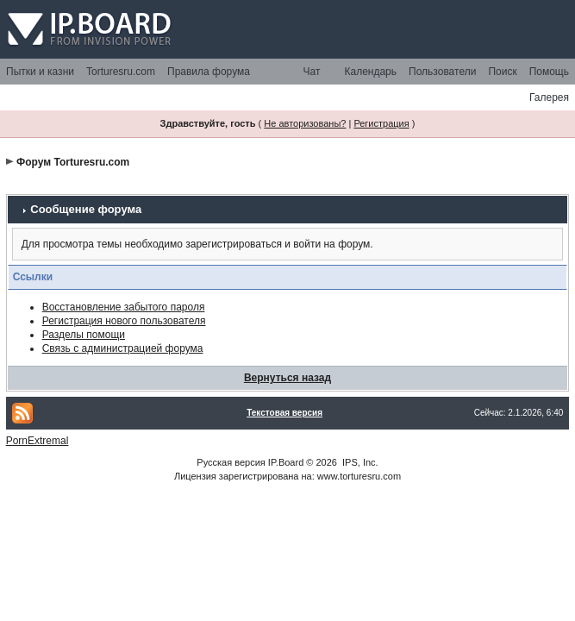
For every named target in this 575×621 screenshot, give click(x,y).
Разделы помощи (83, 335)
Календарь (370, 72)
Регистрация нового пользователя (124, 321)
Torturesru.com (120, 72)
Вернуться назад (287, 378)
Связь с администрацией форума (122, 348)
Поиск (502, 72)
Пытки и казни (40, 72)
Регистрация (381, 123)
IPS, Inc (359, 462)
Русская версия (231, 462)
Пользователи (442, 72)
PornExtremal (37, 441)
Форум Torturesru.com (72, 162)
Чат (312, 72)
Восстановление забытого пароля (123, 307)
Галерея (549, 97)
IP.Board (285, 462)
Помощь (549, 72)
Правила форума (208, 72)
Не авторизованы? (305, 123)
